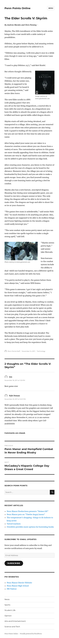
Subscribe (13, 563)
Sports (7, 605)
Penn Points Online (17, 8)
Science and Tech (12, 627)
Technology (41, 351)
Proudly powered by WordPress (31, 634)
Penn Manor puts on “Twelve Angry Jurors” (26, 514)
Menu (50, 8)
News (7, 599)
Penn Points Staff (14, 351)
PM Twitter (12, 589)
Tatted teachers (14, 524)
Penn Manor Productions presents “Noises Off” (27, 511)
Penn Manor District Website (19, 583)
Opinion (8, 616)
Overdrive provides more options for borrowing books (30, 527)
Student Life (10, 610)
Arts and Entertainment (15, 621)
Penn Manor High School (18, 586)
